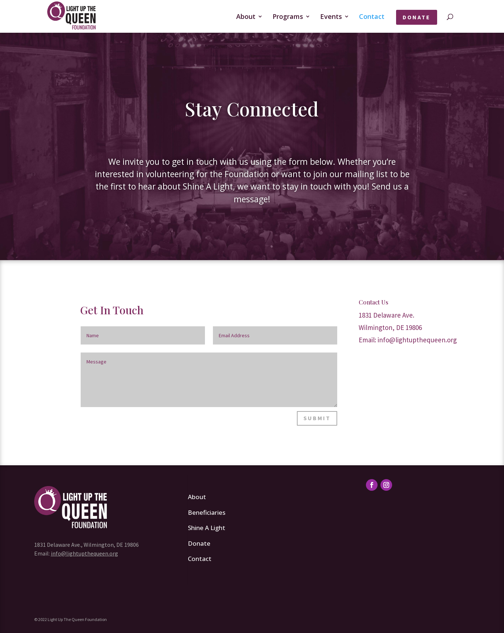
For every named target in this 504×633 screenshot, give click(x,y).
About (245, 17)
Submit (317, 418)
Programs (288, 17)
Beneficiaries (206, 512)
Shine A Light (206, 527)
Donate (417, 17)
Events (331, 17)
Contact (371, 17)
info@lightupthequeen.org (417, 339)
